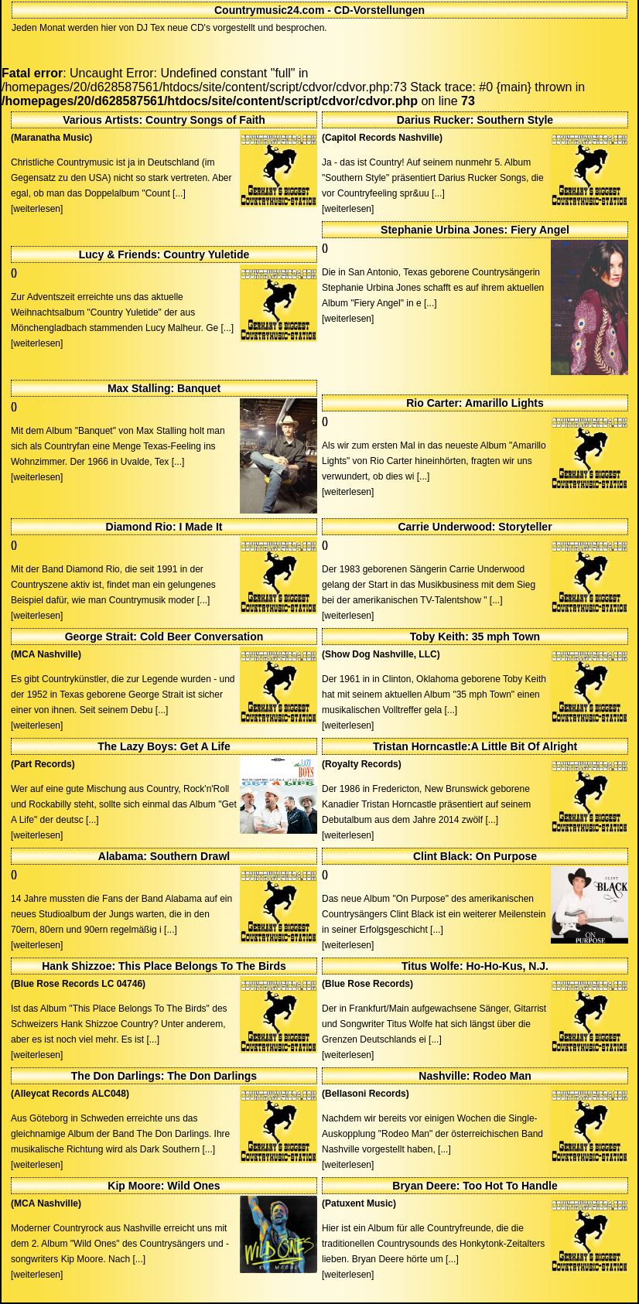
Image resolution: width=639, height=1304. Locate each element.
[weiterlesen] (37, 208)
